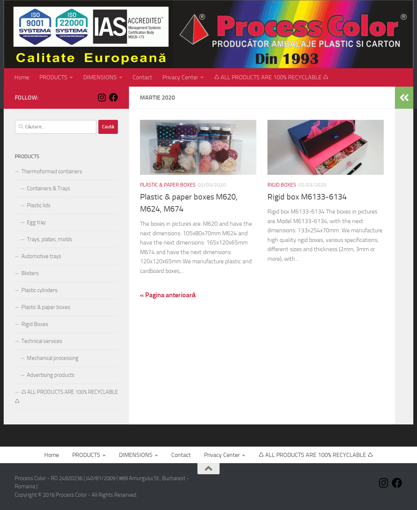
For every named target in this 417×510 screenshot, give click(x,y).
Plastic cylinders (39, 290)
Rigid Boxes (281, 185)
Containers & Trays (48, 188)
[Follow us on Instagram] (101, 97)
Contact (142, 77)
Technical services (41, 341)
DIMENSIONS (100, 77)
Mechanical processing (52, 358)
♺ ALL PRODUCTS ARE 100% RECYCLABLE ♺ (271, 77)
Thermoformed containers (51, 171)
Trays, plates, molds (49, 239)
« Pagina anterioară (168, 295)
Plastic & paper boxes (168, 185)
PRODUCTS (53, 77)
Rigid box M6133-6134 (307, 197)
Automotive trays (41, 256)
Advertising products (50, 375)
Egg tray (36, 222)
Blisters (30, 273)
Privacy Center (180, 77)
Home (21, 77)
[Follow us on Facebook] (113, 97)
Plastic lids (38, 205)
